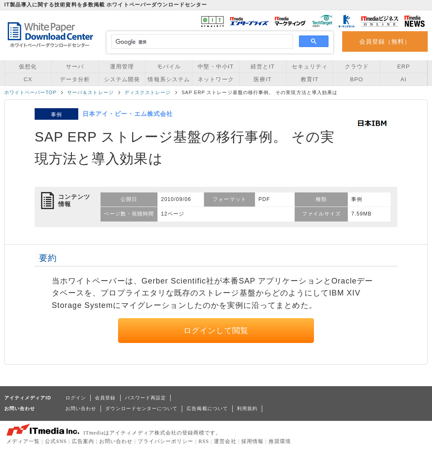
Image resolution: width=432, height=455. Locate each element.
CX (28, 79)
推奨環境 (280, 441)
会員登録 (105, 397)
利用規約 (247, 408)
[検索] (200, 42)
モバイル (169, 66)
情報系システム (168, 79)
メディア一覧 (23, 441)
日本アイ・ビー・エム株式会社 (128, 113)
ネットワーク (216, 79)
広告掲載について (207, 408)
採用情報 (252, 441)
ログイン (75, 397)
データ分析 (75, 79)
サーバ (75, 66)
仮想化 (28, 66)
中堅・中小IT (216, 66)
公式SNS (56, 441)
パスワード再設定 (145, 397)
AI (403, 79)
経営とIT (263, 66)
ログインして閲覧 (216, 330)
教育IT (310, 79)
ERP (403, 66)
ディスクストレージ (147, 92)
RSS (203, 441)
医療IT (263, 79)
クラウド (357, 66)
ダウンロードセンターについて (141, 408)
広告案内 (83, 441)
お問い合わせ (80, 408)
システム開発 (122, 79)
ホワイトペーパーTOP (30, 92)
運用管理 (122, 66)
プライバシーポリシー (166, 441)
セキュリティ (310, 66)
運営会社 (225, 441)
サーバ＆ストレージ (90, 92)
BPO (356, 79)
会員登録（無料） (385, 41)
